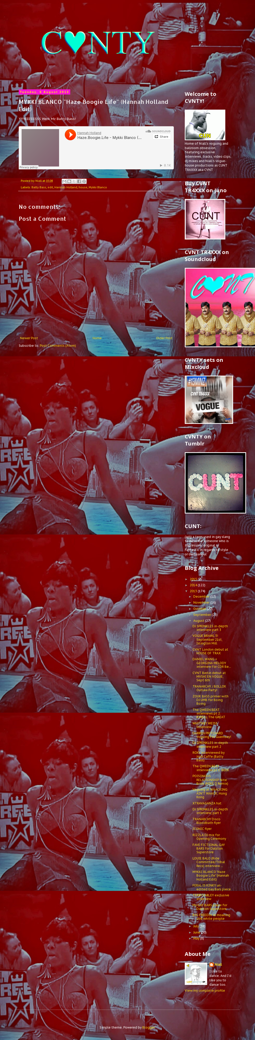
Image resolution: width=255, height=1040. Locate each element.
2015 (194, 579)
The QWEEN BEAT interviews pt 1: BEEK (211, 768)
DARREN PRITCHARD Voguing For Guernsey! (212, 735)
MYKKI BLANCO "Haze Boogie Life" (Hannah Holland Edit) (211, 875)
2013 (194, 591)
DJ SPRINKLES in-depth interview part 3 (210, 628)
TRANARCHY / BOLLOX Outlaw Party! (209, 688)
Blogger (148, 1027)
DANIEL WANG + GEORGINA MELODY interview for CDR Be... (212, 663)
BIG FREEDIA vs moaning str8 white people (211, 917)
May (196, 938)
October (200, 609)
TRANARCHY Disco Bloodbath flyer (207, 821)
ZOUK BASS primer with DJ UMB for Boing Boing (210, 700)
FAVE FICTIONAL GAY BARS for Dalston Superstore (209, 848)
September (202, 615)
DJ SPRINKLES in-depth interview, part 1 (210, 811)
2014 (194, 585)
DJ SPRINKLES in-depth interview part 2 (210, 744)
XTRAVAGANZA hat (207, 803)
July (196, 926)
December (201, 596)
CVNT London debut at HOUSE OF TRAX (210, 651)
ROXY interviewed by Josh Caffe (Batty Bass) (209, 756)
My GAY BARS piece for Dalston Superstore (210, 907)
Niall (218, 964)
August (199, 621)
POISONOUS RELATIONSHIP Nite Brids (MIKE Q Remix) (210, 779)
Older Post (164, 338)
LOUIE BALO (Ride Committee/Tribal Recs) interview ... (209, 862)
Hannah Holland (65, 187)
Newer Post (29, 338)
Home (97, 338)
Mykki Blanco (98, 187)
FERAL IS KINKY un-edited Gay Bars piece (212, 887)
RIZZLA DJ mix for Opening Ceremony (209, 837)
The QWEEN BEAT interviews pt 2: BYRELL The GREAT (209, 713)
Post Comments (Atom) (58, 346)
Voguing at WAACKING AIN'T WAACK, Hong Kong (210, 793)
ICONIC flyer (202, 829)
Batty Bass (38, 187)
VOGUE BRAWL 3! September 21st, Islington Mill (207, 639)
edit (50, 187)
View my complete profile (205, 990)
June (197, 932)
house (83, 187)
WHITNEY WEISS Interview (205, 725)
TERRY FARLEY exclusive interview (211, 897)
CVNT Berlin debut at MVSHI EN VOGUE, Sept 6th (209, 676)
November (201, 602)
